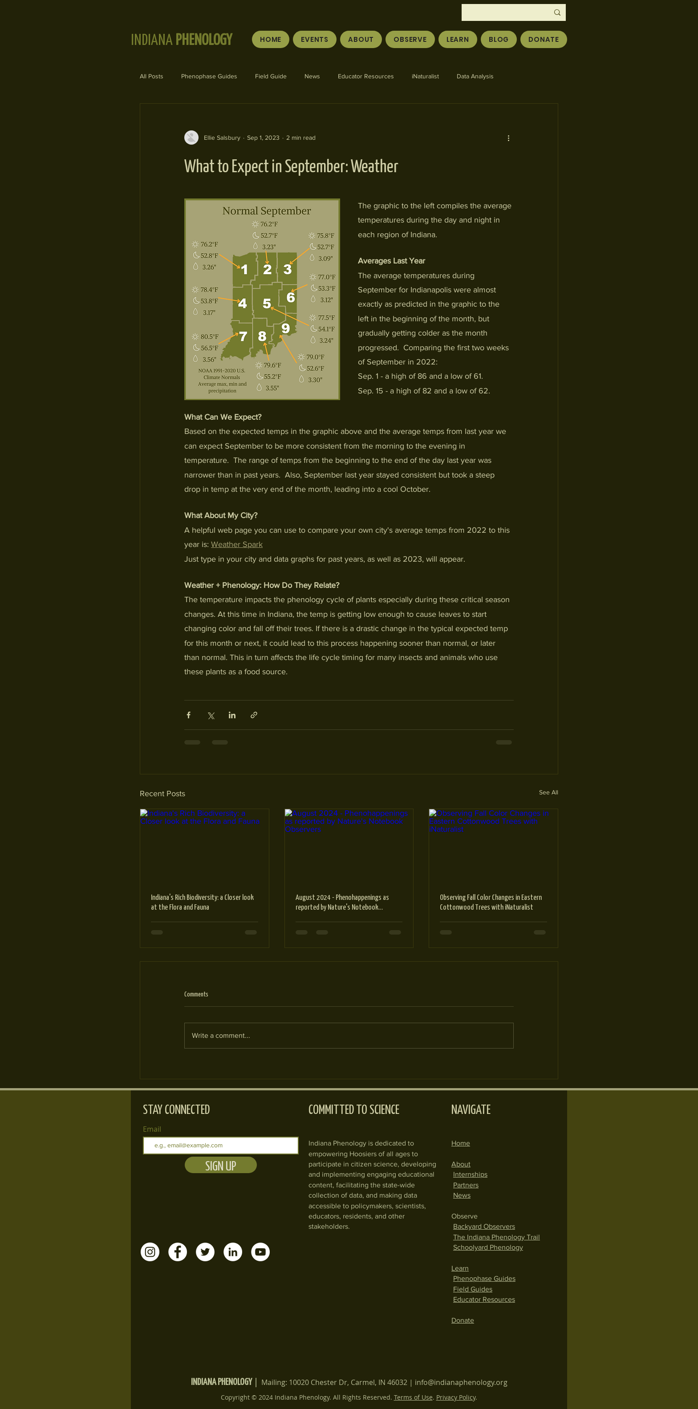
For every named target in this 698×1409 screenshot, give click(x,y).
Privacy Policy (455, 1397)
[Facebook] (177, 1252)
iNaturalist (425, 76)
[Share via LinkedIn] (232, 715)
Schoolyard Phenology (488, 1247)
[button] (410, 39)
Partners (466, 1185)
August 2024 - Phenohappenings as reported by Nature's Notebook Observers (342, 901)
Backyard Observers (484, 1226)
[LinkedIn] (232, 1252)
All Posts (151, 76)
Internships (470, 1174)
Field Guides (472, 1289)
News (312, 76)
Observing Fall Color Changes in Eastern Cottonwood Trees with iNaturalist (491, 901)
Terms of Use (413, 1397)
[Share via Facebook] (188, 715)
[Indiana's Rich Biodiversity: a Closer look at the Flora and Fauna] (204, 845)
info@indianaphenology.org (461, 1382)
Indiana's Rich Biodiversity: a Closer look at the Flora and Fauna (202, 901)
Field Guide (271, 76)
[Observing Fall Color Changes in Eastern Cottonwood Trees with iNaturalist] (493, 845)
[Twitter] (205, 1252)
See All (548, 792)
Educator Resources (366, 76)
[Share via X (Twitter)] (210, 715)
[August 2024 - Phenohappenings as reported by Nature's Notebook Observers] (349, 845)
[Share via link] (254, 715)
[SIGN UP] (221, 1165)
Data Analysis (475, 76)
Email (152, 1129)
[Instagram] (150, 1252)
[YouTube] (260, 1252)
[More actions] (508, 137)
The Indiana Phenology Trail (496, 1237)
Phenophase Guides (209, 76)
